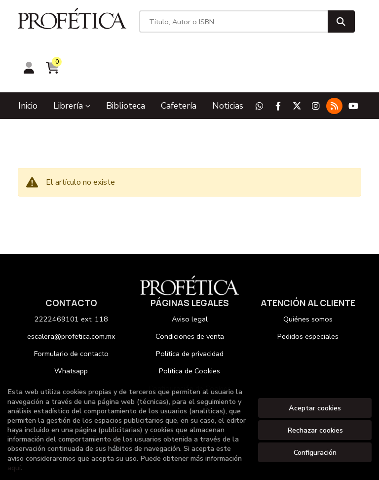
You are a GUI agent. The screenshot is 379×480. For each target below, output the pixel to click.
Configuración (315, 452)
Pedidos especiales (308, 293)
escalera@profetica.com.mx (71, 293)
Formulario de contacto (71, 311)
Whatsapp (71, 328)
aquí (14, 468)
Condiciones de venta (189, 293)
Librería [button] (71, 63)
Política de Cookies (189, 328)
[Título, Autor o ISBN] (191, 25)
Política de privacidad (190, 311)
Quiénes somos (308, 276)
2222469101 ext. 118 (71, 276)
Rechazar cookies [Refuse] (315, 430)
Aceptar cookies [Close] (315, 408)
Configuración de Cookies (190, 345)
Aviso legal (190, 276)
